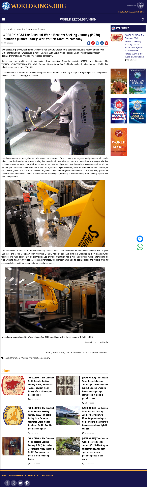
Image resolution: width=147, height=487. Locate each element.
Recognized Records (36, 29)
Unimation (15, 358)
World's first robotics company (35, 358)
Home (4, 29)
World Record (16, 29)
